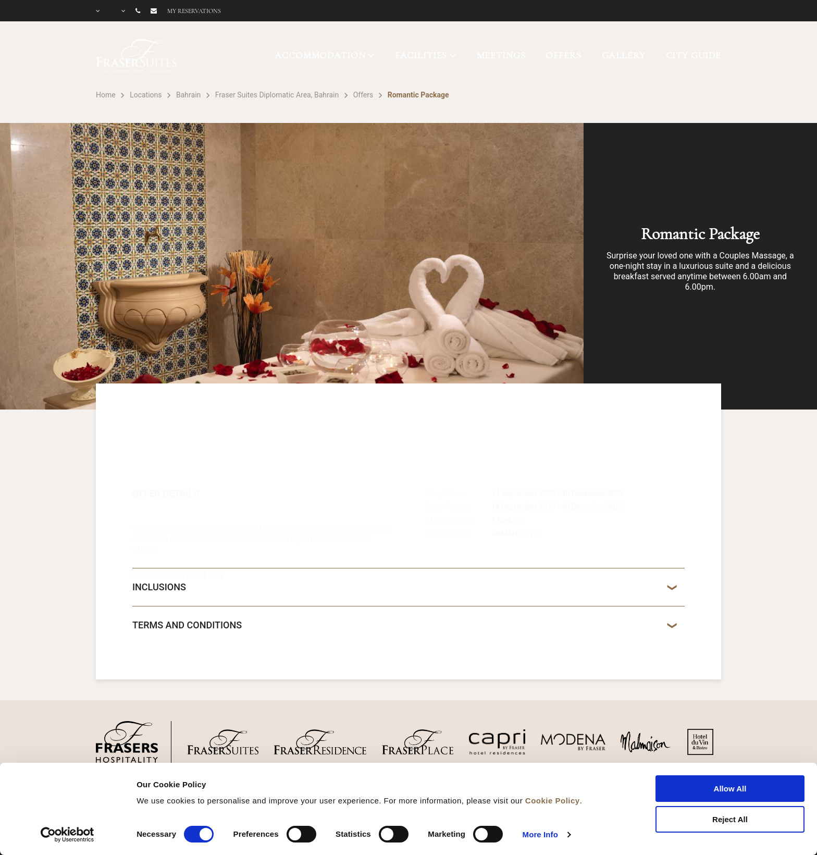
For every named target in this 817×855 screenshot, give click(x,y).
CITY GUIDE (694, 55)
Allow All (730, 788)
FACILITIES (421, 55)
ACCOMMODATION (320, 55)
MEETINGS (501, 55)
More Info (540, 834)
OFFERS (563, 55)
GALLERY (624, 55)
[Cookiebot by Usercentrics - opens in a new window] (67, 834)
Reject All (730, 819)
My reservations (194, 11)
